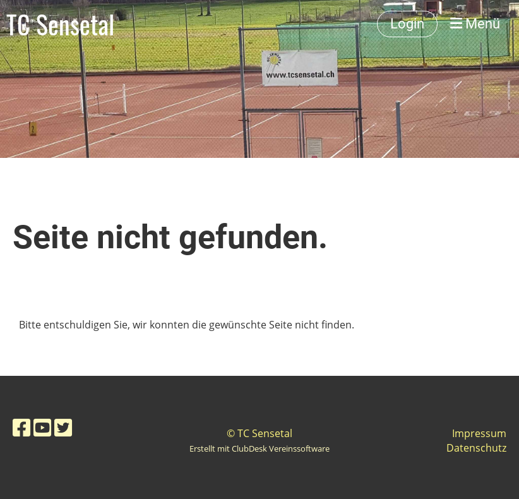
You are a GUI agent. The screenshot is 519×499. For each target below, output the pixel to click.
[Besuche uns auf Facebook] (21, 427)
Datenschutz (476, 448)
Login (407, 24)
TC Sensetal (60, 24)
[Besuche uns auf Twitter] (63, 427)
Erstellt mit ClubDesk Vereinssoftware (259, 448)
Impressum (479, 433)
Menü (475, 24)
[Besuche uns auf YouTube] (42, 427)
